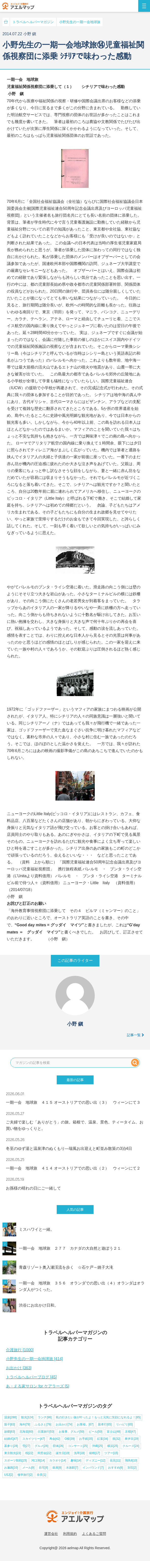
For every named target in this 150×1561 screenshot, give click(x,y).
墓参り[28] (11, 1446)
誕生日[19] (62, 1453)
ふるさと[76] (43, 1424)
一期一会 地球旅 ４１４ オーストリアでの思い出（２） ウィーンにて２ (73, 1168)
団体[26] (58, 1446)
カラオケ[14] (57, 1460)
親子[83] (9, 1424)
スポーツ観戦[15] (15, 1460)
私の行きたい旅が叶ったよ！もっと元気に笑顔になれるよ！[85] (98, 1417)
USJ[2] (8, 1474)
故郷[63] (9, 1431)
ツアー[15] (111, 1453)
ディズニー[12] (95, 1460)
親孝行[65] (105, 1424)
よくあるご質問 (94, 1534)
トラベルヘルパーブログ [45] (31, 1377)
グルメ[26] (41, 1446)
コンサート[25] (78, 1446)
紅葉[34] (102, 1438)
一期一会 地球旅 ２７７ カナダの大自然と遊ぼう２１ (70, 1248)
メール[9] (28, 1467)
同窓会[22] (44, 1453)
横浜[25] (112, 1446)
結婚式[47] (11, 1438)
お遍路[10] (11, 1467)
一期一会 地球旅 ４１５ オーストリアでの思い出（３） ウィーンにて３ (73, 1102)
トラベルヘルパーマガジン (33, 22)
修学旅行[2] (24, 1474)
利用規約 (70, 1534)
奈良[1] (41, 1474)
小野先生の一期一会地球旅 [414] (34, 1359)
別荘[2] (131, 1467)
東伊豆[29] (131, 1438)
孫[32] (116, 1438)
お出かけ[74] (64, 1424)
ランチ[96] (45, 1417)
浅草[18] (79, 1453)
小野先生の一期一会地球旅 (79, 22)
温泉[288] (10, 1417)
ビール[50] (95, 1431)
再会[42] (54, 1438)
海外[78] (24, 1424)
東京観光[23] (12, 1453)
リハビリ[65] (124, 1424)
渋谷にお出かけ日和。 (38, 1305)
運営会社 (51, 1534)
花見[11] (115, 1460)
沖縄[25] (97, 1446)
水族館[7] (72, 1467)
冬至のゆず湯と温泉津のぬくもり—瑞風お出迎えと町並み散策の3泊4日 (69, 1148)
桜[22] (29, 1453)
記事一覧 (135, 1035)
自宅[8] (43, 1467)
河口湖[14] (38, 1460)
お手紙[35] (86, 1438)
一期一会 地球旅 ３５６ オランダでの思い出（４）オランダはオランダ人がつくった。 (82, 1286)
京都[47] (130, 1431)
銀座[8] (57, 1467)
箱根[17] (94, 1453)
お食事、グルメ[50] (71, 1431)
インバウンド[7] (92, 1467)
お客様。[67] (85, 1424)
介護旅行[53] (46, 1431)
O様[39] (70, 1438)
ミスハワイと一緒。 (36, 1229)
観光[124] (27, 1417)
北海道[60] (26, 1431)
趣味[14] (75, 1460)
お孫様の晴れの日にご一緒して (33, 1188)
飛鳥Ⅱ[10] (131, 1460)
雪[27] (26, 1446)
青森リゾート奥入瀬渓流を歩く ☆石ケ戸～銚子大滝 (66, 1267)
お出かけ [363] (18, 1368)
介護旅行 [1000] (20, 1350)
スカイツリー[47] (33, 1438)
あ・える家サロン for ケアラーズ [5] (37, 1386)
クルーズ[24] (131, 1446)
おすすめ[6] (115, 1467)
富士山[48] (114, 1431)
